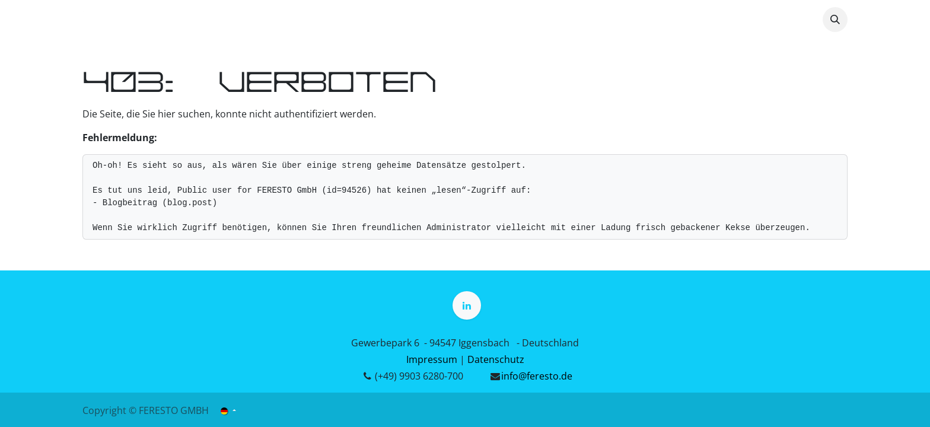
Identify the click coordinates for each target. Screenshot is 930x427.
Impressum (431, 359)
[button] (835, 19)
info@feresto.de (536, 376)
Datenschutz (495, 359)
